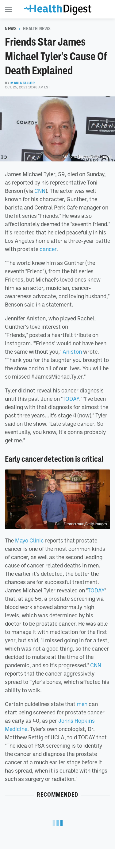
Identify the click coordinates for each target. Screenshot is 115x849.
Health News (37, 28)
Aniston (72, 351)
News (11, 28)
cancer (47, 249)
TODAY (71, 398)
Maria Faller (22, 83)
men (82, 704)
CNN (39, 190)
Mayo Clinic (29, 540)
